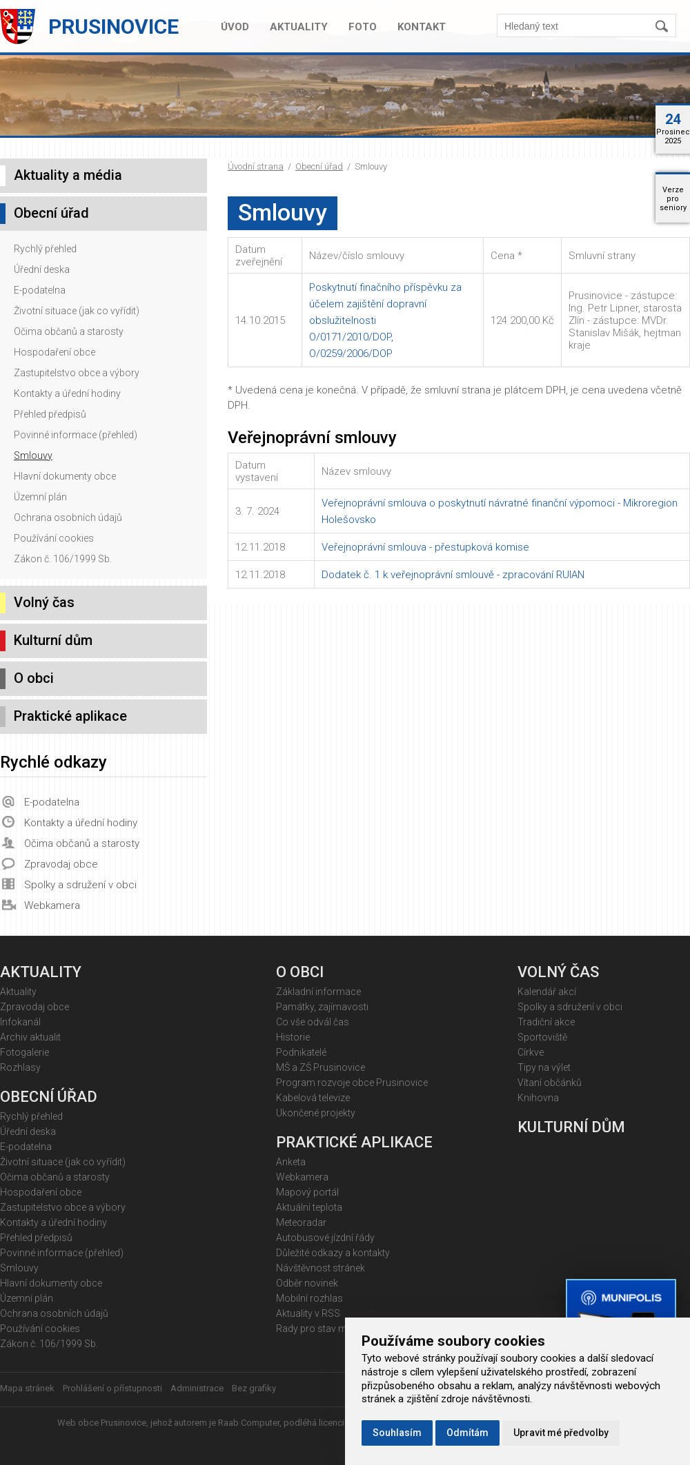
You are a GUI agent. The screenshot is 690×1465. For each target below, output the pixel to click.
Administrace (197, 1388)
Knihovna (538, 1097)
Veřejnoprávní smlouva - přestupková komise (425, 547)
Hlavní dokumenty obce (65, 476)
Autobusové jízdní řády (325, 1237)
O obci (34, 678)
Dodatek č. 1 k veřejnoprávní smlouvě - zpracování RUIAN (453, 574)
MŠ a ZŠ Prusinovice (320, 1067)
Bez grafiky (254, 1388)
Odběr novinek (307, 1283)
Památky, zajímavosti (322, 1006)
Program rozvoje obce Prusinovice (352, 1082)
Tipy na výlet (544, 1067)
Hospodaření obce (54, 352)
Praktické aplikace (70, 716)
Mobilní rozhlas (309, 1298)
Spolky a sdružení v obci (80, 885)
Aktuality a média (68, 175)
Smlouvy (33, 455)
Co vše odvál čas (312, 1021)
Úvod (235, 27)
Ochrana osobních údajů (68, 517)
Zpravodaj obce (61, 864)
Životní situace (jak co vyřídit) (76, 310)
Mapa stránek (27, 1388)
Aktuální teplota (309, 1207)
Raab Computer (248, 1422)
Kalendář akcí (547, 991)
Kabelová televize (313, 1097)
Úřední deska (42, 269)
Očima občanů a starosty (69, 331)
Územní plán (40, 496)
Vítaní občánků (550, 1082)
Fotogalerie (24, 1052)
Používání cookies (54, 538)
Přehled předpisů (50, 414)
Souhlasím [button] (397, 1432)
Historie (293, 1037)
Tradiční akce (546, 1021)
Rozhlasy (20, 1067)
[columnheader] (265, 256)
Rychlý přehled (45, 248)
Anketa (291, 1161)
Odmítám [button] (467, 1432)
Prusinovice (113, 26)
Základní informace (318, 991)
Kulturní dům (53, 640)
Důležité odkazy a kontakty (333, 1252)
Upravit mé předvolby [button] (561, 1432)
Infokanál (20, 1021)
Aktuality (299, 27)
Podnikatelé (301, 1052)
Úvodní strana (256, 166)
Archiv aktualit (30, 1037)
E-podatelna (40, 290)
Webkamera (52, 905)
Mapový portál (307, 1192)
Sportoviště (542, 1037)
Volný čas (44, 602)
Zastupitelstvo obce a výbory (76, 372)
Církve (531, 1052)
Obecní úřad (319, 166)
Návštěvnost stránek (320, 1267)
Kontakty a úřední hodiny (67, 393)
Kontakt (421, 27)
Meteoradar (301, 1222)
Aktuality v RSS (308, 1313)
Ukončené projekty (315, 1112)
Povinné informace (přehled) (75, 434)
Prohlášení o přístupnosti (112, 1388)
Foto (362, 27)
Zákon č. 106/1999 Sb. (63, 558)
